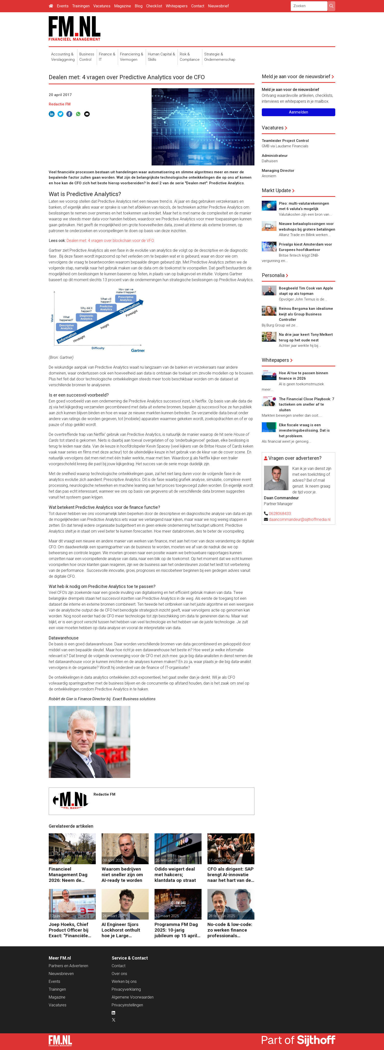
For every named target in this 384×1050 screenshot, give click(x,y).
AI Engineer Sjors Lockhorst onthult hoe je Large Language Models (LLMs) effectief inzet (121, 930)
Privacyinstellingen (127, 1005)
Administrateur (275, 155)
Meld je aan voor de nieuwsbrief (296, 76)
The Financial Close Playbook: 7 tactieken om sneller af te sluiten (306, 404)
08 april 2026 (113, 860)
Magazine (122, 6)
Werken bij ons (124, 981)
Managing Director (278, 170)
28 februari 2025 (221, 916)
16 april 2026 (60, 860)
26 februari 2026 (169, 860)
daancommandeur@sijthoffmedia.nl (299, 519)
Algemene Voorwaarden (133, 997)
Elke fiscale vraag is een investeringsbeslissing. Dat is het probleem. (304, 430)
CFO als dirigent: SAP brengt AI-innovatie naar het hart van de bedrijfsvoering (230, 874)
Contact (197, 6)
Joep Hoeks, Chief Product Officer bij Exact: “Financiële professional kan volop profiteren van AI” (70, 930)
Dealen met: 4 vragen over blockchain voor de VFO (110, 240)
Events (63, 6)
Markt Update (276, 190)
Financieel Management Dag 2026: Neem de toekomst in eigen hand (68, 874)
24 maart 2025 (114, 916)
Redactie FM (60, 104)
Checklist (154, 6)
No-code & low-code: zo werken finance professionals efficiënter (229, 930)
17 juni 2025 (59, 916)
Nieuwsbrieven (61, 973)
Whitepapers (177, 6)
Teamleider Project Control (285, 140)
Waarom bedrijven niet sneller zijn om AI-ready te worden (122, 874)
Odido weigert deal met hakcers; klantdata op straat (175, 874)
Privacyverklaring (126, 989)
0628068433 (280, 513)
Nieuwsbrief (218, 6)
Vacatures (101, 6)
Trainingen (81, 6)
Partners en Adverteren (68, 965)
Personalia (273, 275)
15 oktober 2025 (221, 860)
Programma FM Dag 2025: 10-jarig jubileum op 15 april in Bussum (176, 930)
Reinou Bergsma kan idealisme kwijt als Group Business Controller (306, 314)
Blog (139, 6)
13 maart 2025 (167, 916)
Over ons (119, 973)
